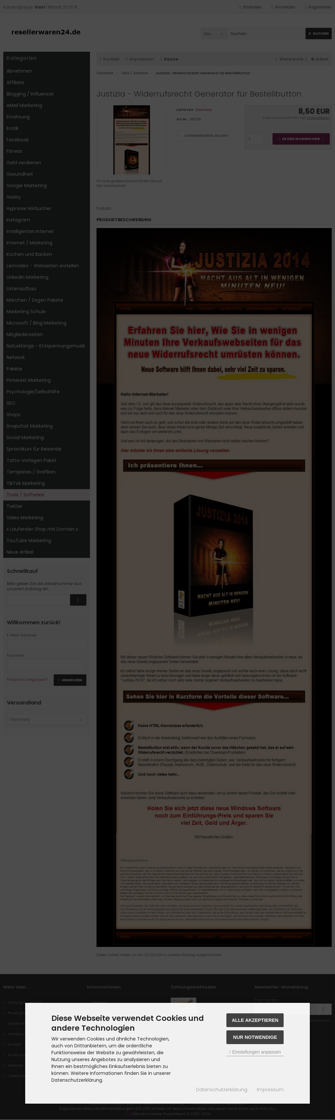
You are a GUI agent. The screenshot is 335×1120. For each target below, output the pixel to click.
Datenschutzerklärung (221, 1089)
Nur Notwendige (255, 1037)
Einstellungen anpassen (255, 1052)
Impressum (270, 1089)
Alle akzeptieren (255, 1020)
